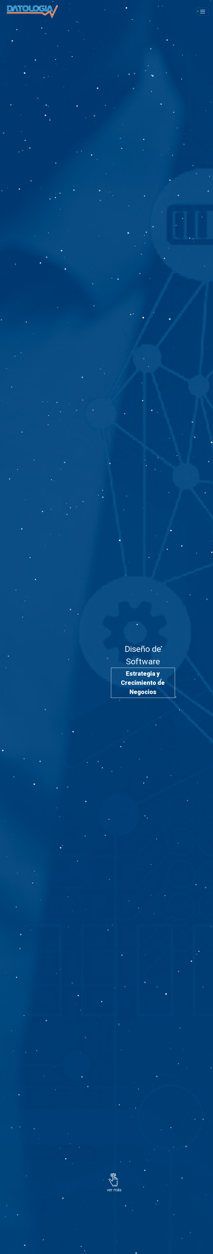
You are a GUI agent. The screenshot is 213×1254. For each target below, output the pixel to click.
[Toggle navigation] (203, 11)
